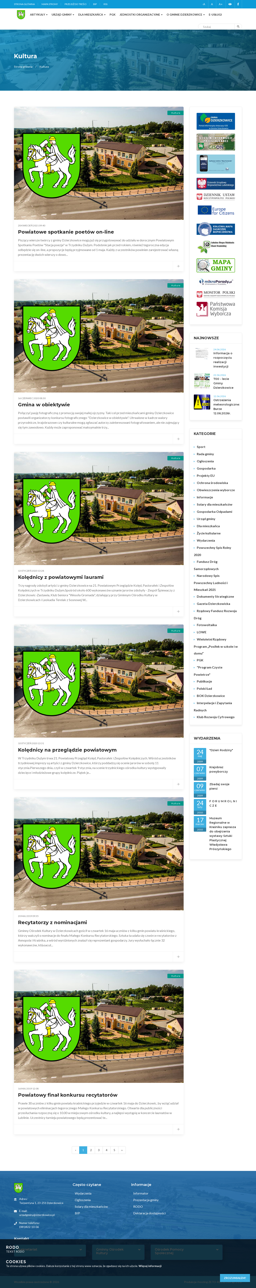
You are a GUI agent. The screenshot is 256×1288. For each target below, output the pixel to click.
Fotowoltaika (207, 625)
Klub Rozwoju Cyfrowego (216, 717)
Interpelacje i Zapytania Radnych (213, 706)
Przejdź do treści (75, 4)
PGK (200, 660)
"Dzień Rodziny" (221, 750)
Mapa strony (50, 4)
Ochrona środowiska (212, 483)
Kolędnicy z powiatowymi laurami (61, 577)
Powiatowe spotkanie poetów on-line (66, 232)
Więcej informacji (150, 1266)
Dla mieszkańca (208, 526)
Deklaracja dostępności (149, 1213)
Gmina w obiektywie (44, 405)
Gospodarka (206, 468)
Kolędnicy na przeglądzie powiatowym (67, 750)
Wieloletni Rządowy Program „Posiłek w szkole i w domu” (216, 646)
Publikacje (204, 681)
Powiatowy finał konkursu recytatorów (67, 1095)
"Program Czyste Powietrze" (208, 670)
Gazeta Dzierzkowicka (213, 603)
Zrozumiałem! (235, 1278)
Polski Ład (204, 688)
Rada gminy (205, 454)
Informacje (205, 497)
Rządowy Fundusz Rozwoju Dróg (215, 614)
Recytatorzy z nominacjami (52, 922)
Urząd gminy (206, 519)
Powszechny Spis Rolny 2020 (212, 551)
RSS (105, 4)
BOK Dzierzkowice (211, 696)
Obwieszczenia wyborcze (216, 490)
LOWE (201, 632)
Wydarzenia (206, 540)
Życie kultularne (209, 533)
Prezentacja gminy (146, 1200)
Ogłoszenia (205, 461)
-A (203, 4)
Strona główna (24, 4)
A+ (221, 4)
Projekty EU (206, 475)
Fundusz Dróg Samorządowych (206, 565)
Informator (140, 1193)
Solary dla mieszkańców (214, 504)
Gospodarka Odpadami (214, 511)
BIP (95, 4)
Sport (201, 447)
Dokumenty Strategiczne (215, 596)
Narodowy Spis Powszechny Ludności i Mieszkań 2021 (211, 582)
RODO (138, 1206)
